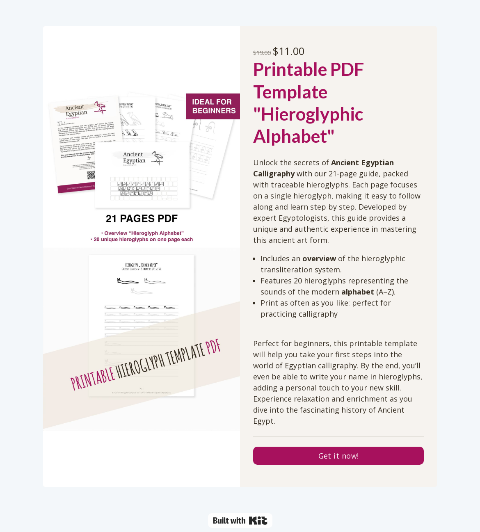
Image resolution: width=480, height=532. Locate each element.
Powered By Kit (240, 520)
